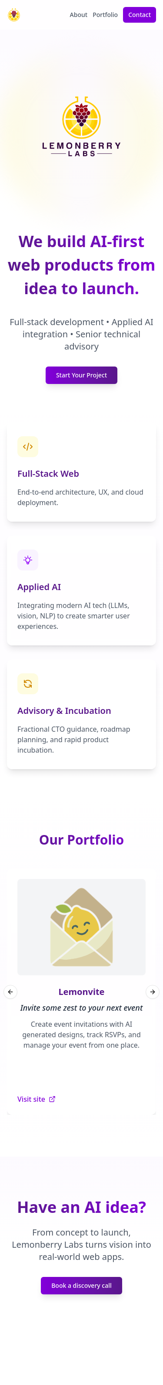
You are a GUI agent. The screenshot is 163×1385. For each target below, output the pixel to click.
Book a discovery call (81, 1285)
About (79, 14)
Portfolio (105, 14)
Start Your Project (81, 375)
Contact (139, 14)
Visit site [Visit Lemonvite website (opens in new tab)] (36, 1099)
